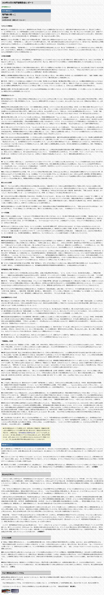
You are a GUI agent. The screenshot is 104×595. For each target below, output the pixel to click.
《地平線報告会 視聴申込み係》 (27, 432)
